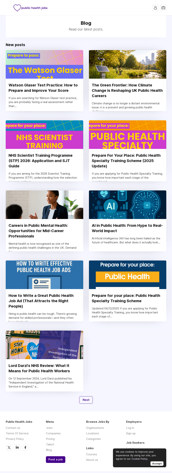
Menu (8, 7)
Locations (92, 435)
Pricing (50, 440)
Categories (93, 440)
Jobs (49, 429)
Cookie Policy (139, 458)
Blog (49, 451)
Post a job (55, 461)
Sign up (131, 435)
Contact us (13, 429)
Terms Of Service (17, 435)
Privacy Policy (15, 440)
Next (86, 401)
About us (92, 461)
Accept (157, 463)
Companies (53, 435)
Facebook (25, 449)
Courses (91, 456)
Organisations (95, 429)
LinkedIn (17, 449)
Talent (50, 446)
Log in (130, 429)
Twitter (9, 449)
